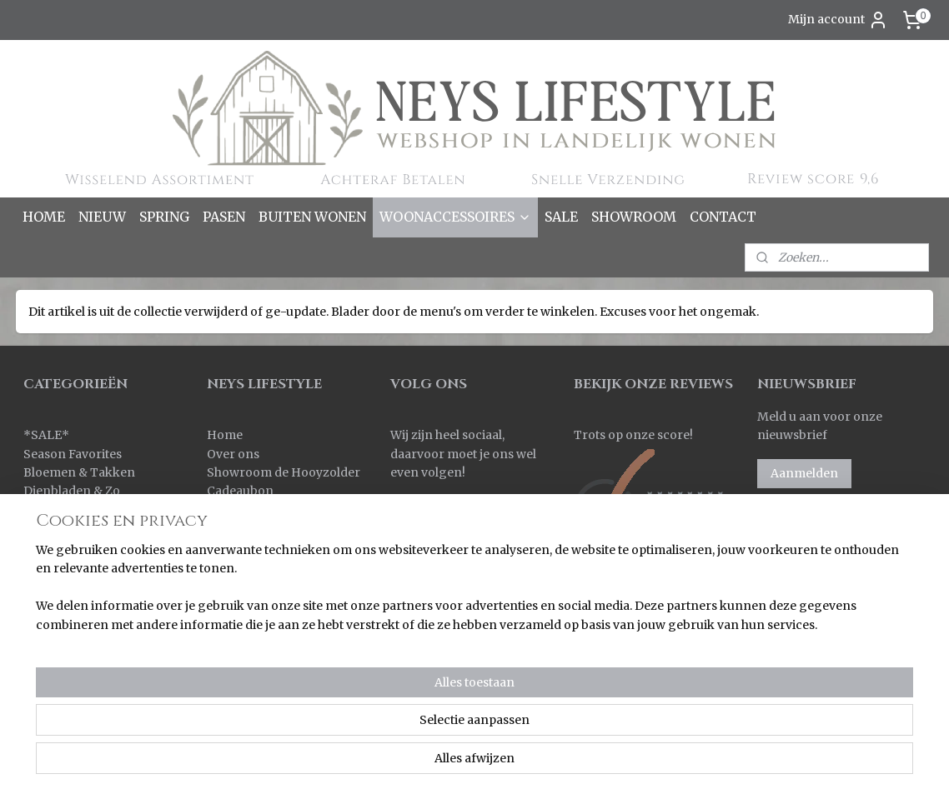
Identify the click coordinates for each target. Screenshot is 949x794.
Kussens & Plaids (72, 584)
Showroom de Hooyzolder (283, 472)
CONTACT (723, 216)
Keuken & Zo (60, 528)
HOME (44, 216)
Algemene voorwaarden (278, 603)
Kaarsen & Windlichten (90, 509)
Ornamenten (61, 603)
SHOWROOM (633, 216)
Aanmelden (804, 473)
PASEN (224, 216)
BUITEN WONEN (312, 216)
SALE (561, 216)
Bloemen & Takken (80, 472)
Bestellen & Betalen (263, 509)
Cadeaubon (240, 490)
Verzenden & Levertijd (271, 528)
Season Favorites (72, 454)
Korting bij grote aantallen (284, 584)
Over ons (233, 454)
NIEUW (102, 216)
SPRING (164, 216)
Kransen (48, 565)
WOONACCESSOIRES (455, 216)
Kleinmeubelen (67, 546)
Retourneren (245, 546)
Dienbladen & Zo (71, 490)
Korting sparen (254, 565)
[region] (364, 728)
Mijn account (838, 20)
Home (225, 434)
